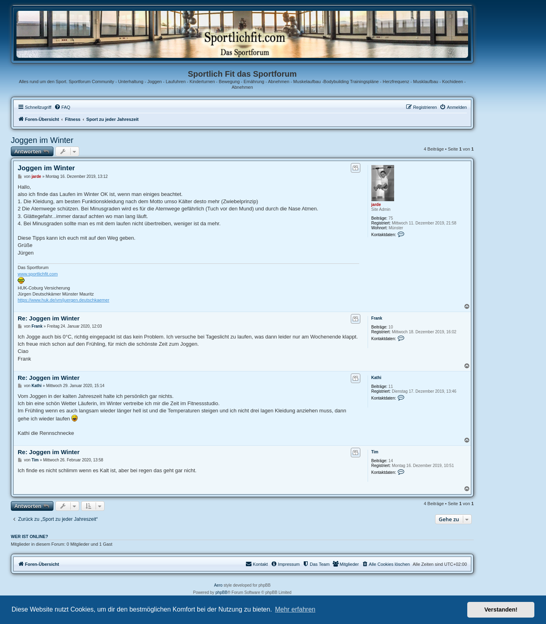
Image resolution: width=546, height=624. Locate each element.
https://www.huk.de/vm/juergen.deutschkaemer (63, 300)
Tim (374, 452)
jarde (376, 204)
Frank (376, 318)
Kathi (376, 377)
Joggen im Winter (42, 140)
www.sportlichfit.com (38, 273)
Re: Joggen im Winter (49, 318)
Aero (218, 585)
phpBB (221, 592)
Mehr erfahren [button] (295, 609)
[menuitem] (62, 107)
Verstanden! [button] (501, 609)
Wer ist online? (29, 536)
